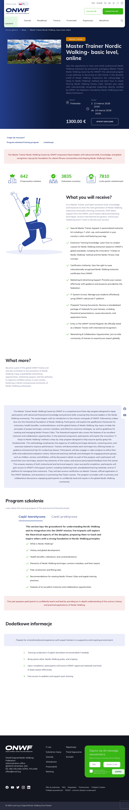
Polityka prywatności (54, 790)
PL (22, 4)
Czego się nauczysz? (16, 137)
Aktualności (104, 20)
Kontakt (99, 3)
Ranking (50, 771)
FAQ (93, 3)
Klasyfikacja (42, 20)
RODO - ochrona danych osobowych (80, 790)
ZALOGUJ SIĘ (91, 11)
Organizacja (88, 20)
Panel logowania (74, 752)
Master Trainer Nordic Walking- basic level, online (50, 30)
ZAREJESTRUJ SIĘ (111, 11)
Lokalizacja (49, 142)
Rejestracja (71, 747)
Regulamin (72, 787)
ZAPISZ (118, 772)
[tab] (32, 518)
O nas (48, 747)
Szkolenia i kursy (53, 752)
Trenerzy (56, 20)
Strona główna (12, 30)
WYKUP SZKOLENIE (104, 121)
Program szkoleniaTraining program (23, 142)
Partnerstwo (84, 787)
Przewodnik (71, 20)
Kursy (24, 30)
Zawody (27, 20)
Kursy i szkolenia (11, 22)
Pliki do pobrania (53, 787)
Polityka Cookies (98, 787)
